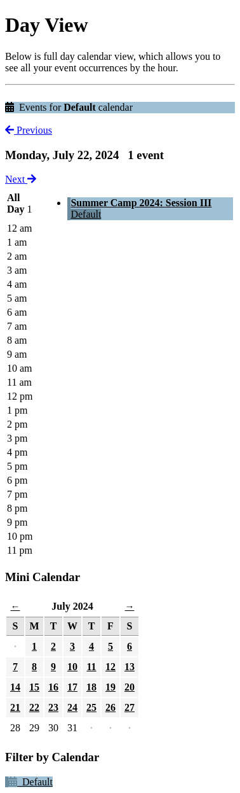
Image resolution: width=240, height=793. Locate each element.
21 (15, 707)
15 (34, 687)
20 (129, 687)
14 (15, 687)
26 (110, 707)
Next (20, 179)
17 (72, 687)
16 (53, 687)
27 (129, 707)
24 (72, 707)
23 (53, 707)
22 (34, 707)
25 (91, 707)
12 (110, 666)
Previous (28, 130)
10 (72, 666)
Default (85, 214)
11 (91, 666)
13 (129, 666)
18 (91, 687)
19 (110, 687)
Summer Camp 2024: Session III (140, 202)
